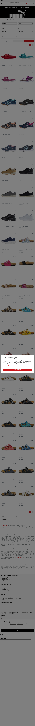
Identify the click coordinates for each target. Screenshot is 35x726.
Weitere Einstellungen (7, 365)
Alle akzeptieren (17, 369)
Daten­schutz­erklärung (26, 363)
